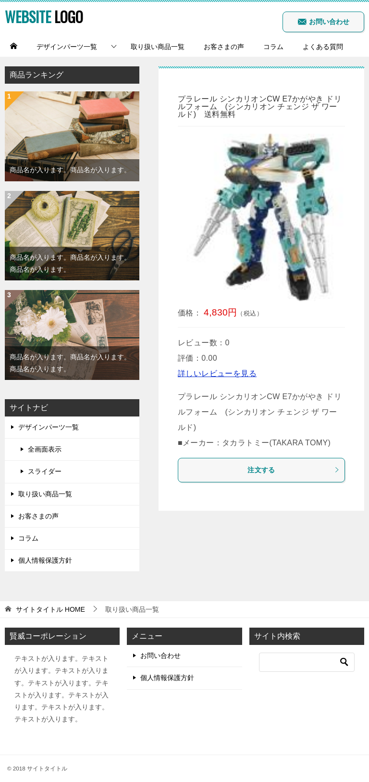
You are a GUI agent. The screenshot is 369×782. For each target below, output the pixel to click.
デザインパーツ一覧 (67, 46)
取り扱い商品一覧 (157, 46)
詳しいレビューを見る (217, 373)
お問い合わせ (323, 21)
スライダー (45, 471)
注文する (293, 470)
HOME (50, 609)
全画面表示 (45, 449)
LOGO (44, 16)
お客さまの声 (224, 46)
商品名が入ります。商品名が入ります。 (70, 170)
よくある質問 (323, 46)
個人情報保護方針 (45, 560)
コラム (273, 46)
